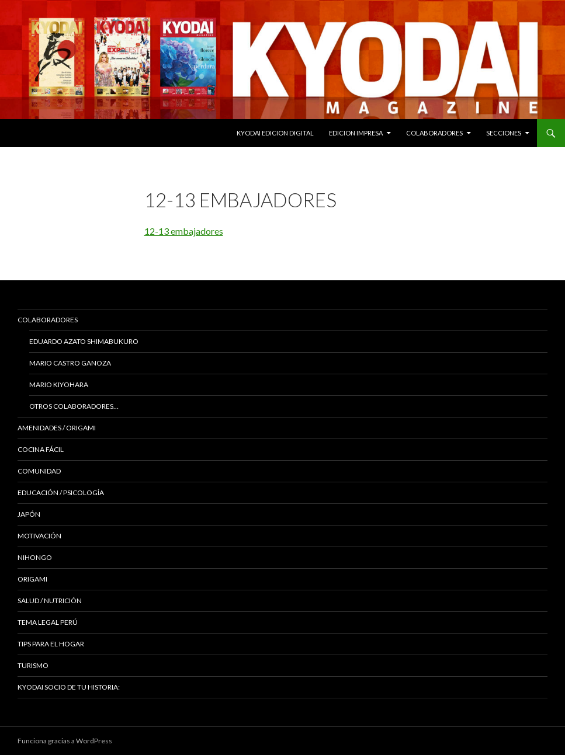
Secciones (503, 133)
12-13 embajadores (183, 230)
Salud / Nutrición (50, 600)
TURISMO (33, 665)
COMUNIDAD (39, 471)
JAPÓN (29, 514)
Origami (32, 579)
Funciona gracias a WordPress (65, 740)
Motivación (39, 535)
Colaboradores (434, 133)
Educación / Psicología (61, 492)
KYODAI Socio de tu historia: (69, 687)
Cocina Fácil (41, 449)
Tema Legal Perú (48, 622)
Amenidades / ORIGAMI (57, 427)
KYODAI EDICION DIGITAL (275, 133)
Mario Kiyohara (58, 384)
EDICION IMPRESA (356, 133)
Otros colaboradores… (74, 406)
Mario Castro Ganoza (70, 363)
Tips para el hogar (51, 643)
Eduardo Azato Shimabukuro (83, 341)
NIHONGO (35, 557)
